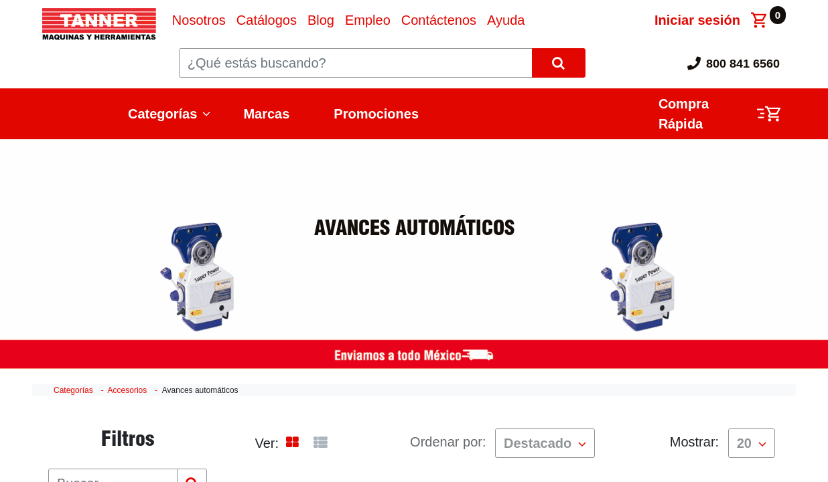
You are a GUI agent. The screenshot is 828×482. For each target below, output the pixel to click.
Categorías (162, 113)
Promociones (376, 113)
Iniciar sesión (697, 20)
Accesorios (127, 390)
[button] (545, 443)
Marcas (266, 113)
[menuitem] (199, 20)
